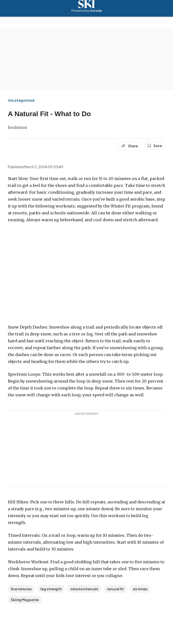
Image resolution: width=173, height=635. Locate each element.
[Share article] (129, 146)
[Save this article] (154, 146)
